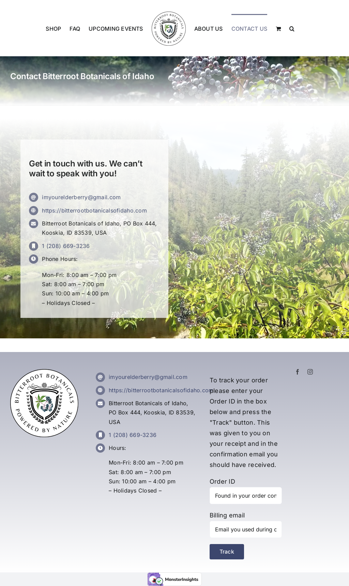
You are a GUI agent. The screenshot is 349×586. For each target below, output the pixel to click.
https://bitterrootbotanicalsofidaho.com (94, 210)
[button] (291, 28)
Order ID (222, 481)
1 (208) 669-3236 (66, 246)
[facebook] (297, 372)
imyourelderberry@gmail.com (81, 197)
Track (226, 551)
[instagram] (310, 372)
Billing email (227, 515)
